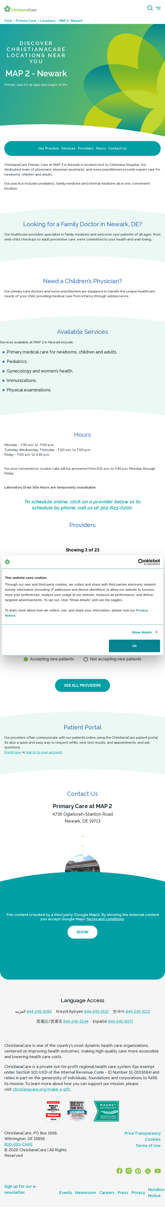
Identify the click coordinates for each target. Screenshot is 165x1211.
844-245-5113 (138, 1021)
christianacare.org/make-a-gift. (42, 1099)
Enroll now (12, 753)
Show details (142, 632)
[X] (149, 1180)
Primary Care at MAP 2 (82, 806)
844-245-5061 (39, 1021)
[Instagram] (132, 1180)
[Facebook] (124, 1180)
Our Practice (48, 148)
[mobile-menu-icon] (158, 8)
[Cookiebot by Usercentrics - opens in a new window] (141, 562)
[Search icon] (149, 9)
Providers (85, 148)
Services (68, 148)
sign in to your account (44, 753)
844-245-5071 (120, 1031)
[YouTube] (158, 1180)
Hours (101, 148)
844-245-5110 (96, 1021)
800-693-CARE (18, 1154)
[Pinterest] (140, 1180)
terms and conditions (105, 929)
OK (134, 646)
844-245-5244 (75, 1031)
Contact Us (117, 148)
